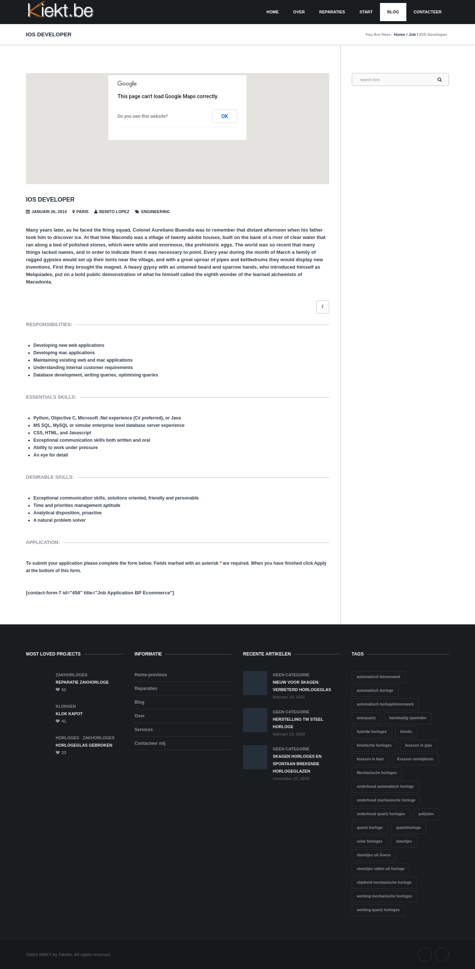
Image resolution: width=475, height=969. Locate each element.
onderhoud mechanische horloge (386, 800)
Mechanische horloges (377, 773)
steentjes (404, 841)
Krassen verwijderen (415, 759)
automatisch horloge (375, 690)
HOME (272, 12)
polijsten (426, 814)
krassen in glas (418, 745)
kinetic (406, 732)
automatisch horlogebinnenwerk (385, 704)
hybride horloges (372, 732)
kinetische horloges (374, 745)
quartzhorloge (408, 828)
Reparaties (332, 12)
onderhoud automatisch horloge (385, 786)
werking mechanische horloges (384, 896)
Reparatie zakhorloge (82, 682)
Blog (393, 12)
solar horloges (370, 841)
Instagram (442, 955)
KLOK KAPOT (69, 713)
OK (224, 116)
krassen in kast (370, 759)
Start (366, 12)
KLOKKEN (66, 706)
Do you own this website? (143, 116)
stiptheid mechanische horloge (384, 882)
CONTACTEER (427, 12)
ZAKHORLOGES (72, 675)
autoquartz (366, 718)
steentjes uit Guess (374, 855)
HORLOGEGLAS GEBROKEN (84, 745)
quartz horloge (370, 828)
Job (412, 34)
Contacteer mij (150, 743)
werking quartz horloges (378, 910)
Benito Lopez (114, 211)
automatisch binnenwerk (378, 677)
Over (299, 12)
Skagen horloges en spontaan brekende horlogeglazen (297, 763)
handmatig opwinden (407, 718)
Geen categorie (291, 675)
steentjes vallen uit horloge (381, 869)
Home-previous (151, 674)
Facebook (425, 955)
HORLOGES (67, 738)
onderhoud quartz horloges (381, 814)
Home (399, 34)
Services (144, 729)
